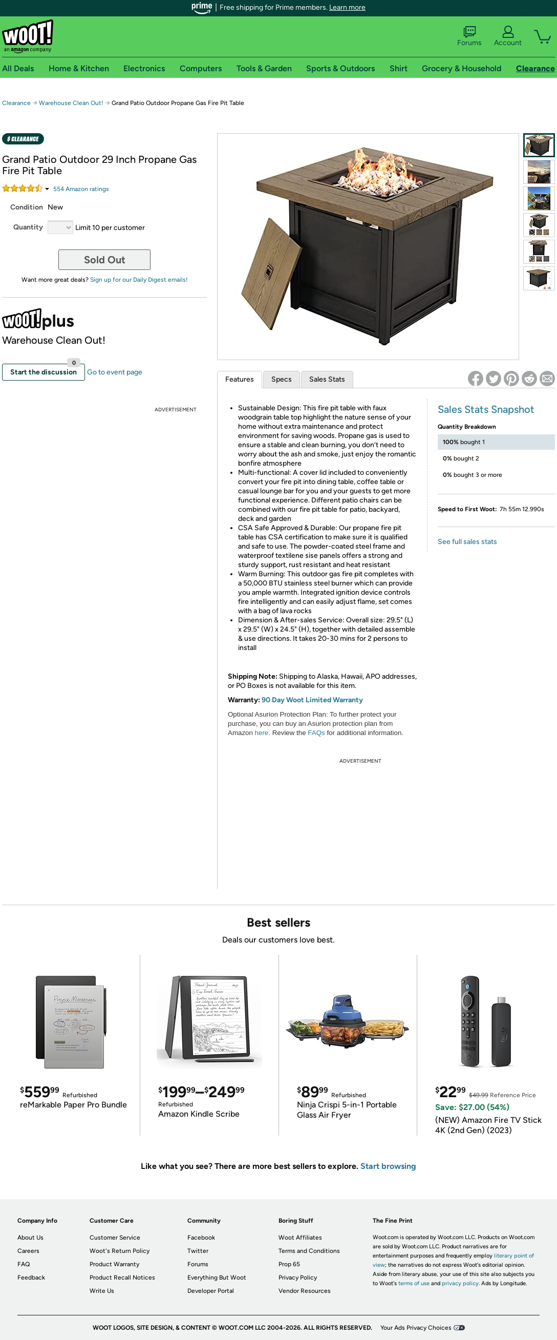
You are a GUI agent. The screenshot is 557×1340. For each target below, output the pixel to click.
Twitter (197, 1250)
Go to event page (114, 372)
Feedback (31, 1277)
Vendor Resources (304, 1290)
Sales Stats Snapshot (486, 409)
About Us (30, 1237)
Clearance (16, 103)
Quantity (28, 227)
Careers (28, 1250)
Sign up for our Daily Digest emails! (139, 279)
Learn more (347, 7)
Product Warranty (114, 1264)
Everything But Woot (216, 1277)
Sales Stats (327, 379)
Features (239, 379)
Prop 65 (289, 1264)
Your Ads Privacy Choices (416, 1327)
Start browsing (388, 1166)
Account (508, 36)
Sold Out (104, 260)
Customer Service (115, 1237)
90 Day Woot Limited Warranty (312, 700)
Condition (26, 207)
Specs (281, 379)
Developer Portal (210, 1290)
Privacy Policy (297, 1277)
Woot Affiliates (300, 1237)
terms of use (414, 1283)
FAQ (23, 1264)
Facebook (201, 1237)
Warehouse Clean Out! (71, 103)
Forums (469, 36)
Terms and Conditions (309, 1250)
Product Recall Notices (122, 1277)
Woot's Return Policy (119, 1250)
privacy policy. (461, 1283)
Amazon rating (81, 189)
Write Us (102, 1290)
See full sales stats (467, 541)
